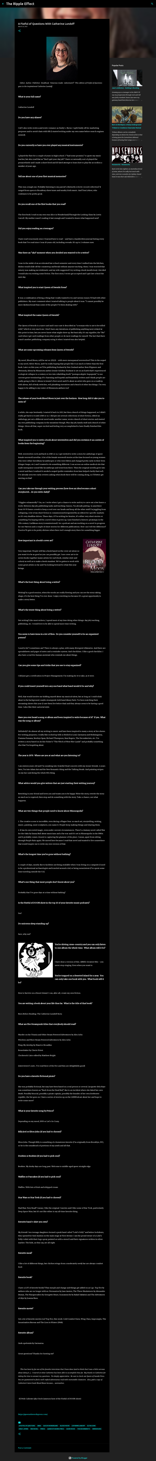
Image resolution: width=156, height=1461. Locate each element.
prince (42, 1429)
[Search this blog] (142, 3)
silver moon (70, 1429)
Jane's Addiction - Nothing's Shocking (125, 88)
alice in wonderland (50, 1425)
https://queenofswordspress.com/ (33, 1414)
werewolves (96, 1429)
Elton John (91, 1425)
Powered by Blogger (78, 1458)
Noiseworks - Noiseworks (121, 164)
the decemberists (83, 1429)
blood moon (64, 1425)
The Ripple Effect (20, 4)
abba (39, 1425)
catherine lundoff (78, 1425)
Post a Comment (24, 1448)
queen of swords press (55, 1429)
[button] (19, 30)
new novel (34, 1429)
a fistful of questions (27, 1425)
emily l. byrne (23, 1429)
